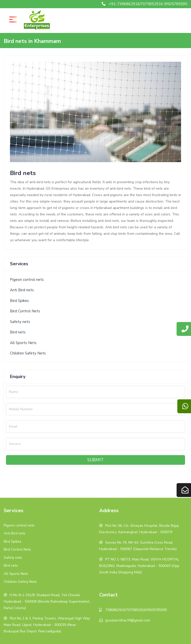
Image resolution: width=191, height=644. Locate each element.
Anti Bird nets (22, 290)
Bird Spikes (19, 300)
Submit (95, 460)
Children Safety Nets (28, 353)
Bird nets (18, 332)
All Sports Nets (23, 342)
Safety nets (20, 321)
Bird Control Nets (25, 311)
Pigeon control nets (27, 279)
